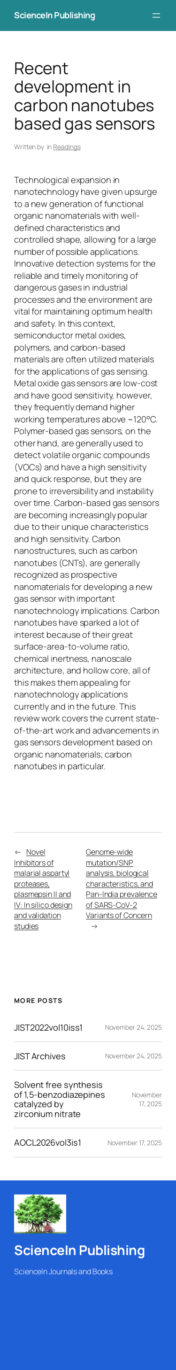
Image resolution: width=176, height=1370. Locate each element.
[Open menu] (156, 15)
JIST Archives (40, 1056)
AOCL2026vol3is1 (47, 1142)
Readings (66, 146)
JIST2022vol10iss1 (48, 1027)
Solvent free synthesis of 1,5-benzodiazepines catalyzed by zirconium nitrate (59, 1099)
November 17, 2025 (147, 1099)
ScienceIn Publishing (54, 15)
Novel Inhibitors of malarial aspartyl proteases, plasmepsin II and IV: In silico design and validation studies (43, 889)
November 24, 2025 (133, 1027)
